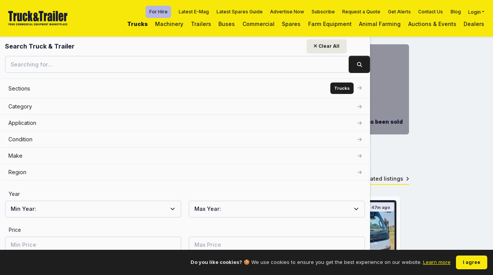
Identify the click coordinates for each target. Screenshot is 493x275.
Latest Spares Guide (240, 12)
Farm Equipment (330, 24)
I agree (471, 262)
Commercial (258, 24)
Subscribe (323, 12)
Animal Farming (380, 24)
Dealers (474, 24)
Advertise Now (287, 12)
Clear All (94, 46)
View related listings (379, 184)
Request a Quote (361, 12)
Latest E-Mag (194, 12)
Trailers (201, 24)
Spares (291, 24)
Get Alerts (399, 12)
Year (14, 194)
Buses (226, 24)
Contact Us (430, 12)
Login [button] (474, 12)
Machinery (169, 24)
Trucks (137, 24)
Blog (456, 12)
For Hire (158, 12)
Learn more (437, 262)
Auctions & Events (432, 24)
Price (15, 230)
